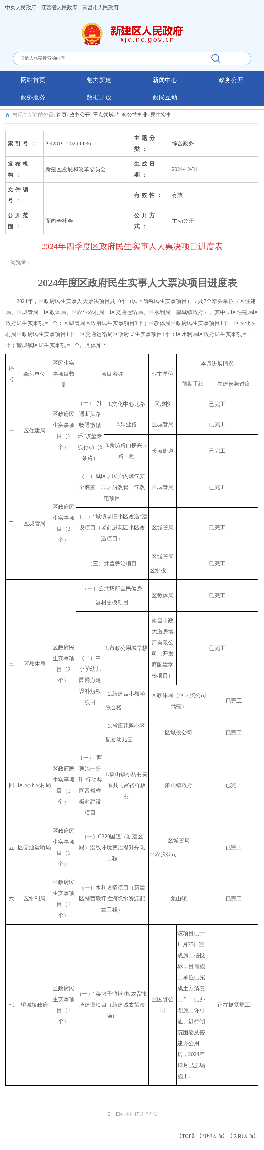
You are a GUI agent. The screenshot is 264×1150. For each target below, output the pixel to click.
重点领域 (103, 115)
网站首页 (33, 80)
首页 (61, 115)
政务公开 (231, 80)
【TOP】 (187, 1136)
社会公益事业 (132, 115)
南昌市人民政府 (100, 7)
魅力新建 (99, 80)
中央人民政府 (20, 7)
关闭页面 (243, 1136)
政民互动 (165, 97)
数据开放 (99, 97)
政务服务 (33, 97)
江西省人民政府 (59, 7)
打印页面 (212, 1136)
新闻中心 (165, 80)
